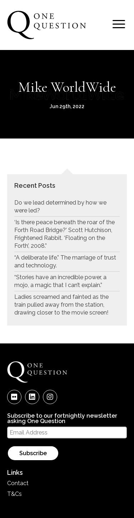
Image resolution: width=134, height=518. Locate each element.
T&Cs (14, 494)
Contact (18, 483)
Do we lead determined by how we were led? (60, 206)
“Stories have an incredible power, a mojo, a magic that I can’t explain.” (60, 281)
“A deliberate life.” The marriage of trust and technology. (65, 261)
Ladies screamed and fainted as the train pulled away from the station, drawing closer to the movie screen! (61, 304)
